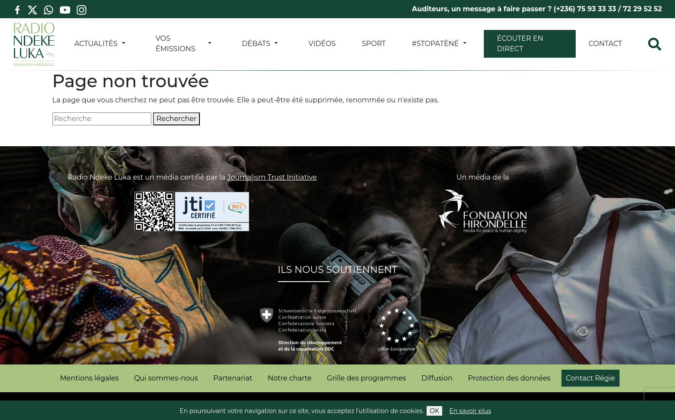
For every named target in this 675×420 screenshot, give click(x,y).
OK (434, 411)
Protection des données (509, 378)
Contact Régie (590, 378)
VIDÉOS (322, 43)
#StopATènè (435, 43)
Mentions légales (89, 378)
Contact (605, 43)
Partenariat (232, 378)
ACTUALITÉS (96, 43)
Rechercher (177, 119)
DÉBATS (256, 43)
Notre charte (289, 378)
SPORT (373, 43)
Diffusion (437, 378)
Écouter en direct (520, 43)
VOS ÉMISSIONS (176, 43)
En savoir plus (470, 411)
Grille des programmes (366, 378)
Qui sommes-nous (166, 378)
